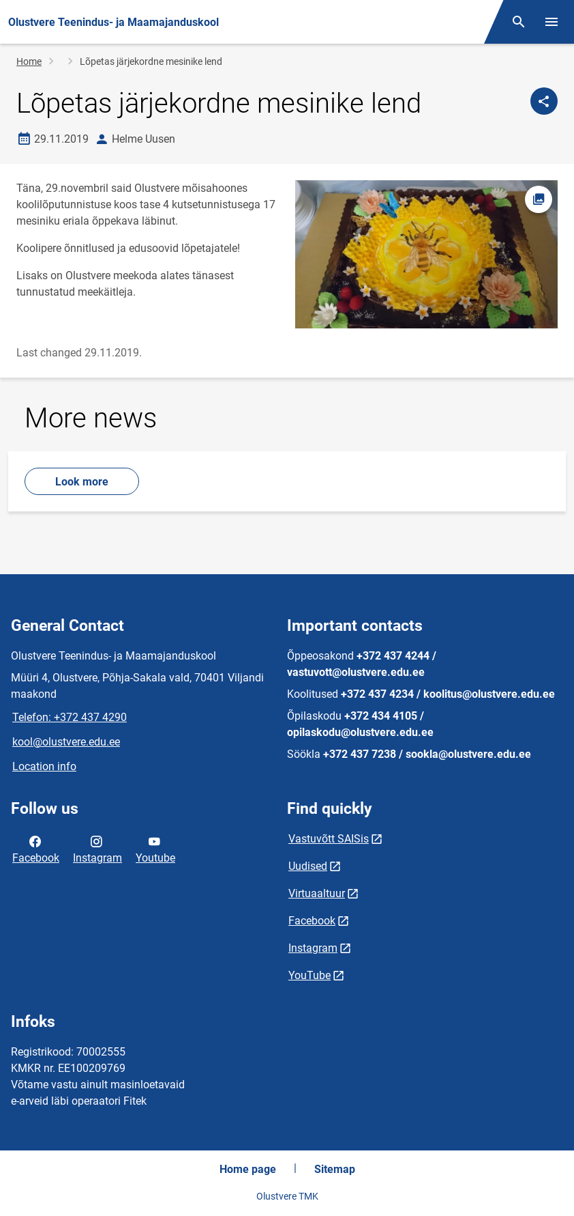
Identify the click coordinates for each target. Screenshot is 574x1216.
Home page (248, 1169)
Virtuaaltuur (316, 893)
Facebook (35, 848)
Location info (44, 766)
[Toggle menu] (551, 22)
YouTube (309, 975)
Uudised (307, 866)
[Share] (544, 101)
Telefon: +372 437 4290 (69, 717)
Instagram (97, 848)
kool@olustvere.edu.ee (66, 741)
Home (29, 61)
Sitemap (334, 1169)
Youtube (155, 848)
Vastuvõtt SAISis (328, 838)
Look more (81, 481)
